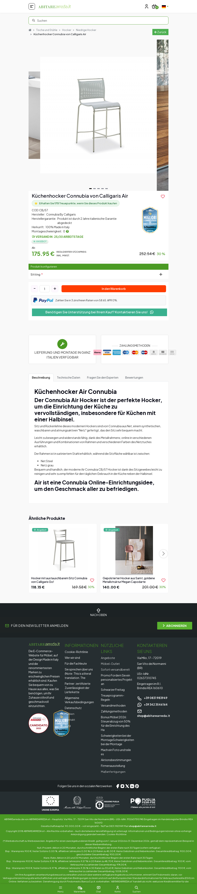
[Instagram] (122, 790)
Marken (70, 718)
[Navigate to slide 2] (94, 193)
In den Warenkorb (114, 293)
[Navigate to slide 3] (98, 193)
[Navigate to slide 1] (90, 193)
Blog (68, 730)
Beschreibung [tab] (41, 382)
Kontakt (70, 724)
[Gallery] (98, 119)
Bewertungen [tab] (134, 382)
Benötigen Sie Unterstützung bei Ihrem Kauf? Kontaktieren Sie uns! (99, 316)
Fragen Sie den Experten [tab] (102, 382)
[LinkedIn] (132, 790)
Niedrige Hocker (43, 34)
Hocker (67, 30)
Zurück (160, 34)
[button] (139, 888)
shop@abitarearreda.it (142, 830)
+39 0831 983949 (152, 702)
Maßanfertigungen (113, 776)
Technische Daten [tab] (68, 382)
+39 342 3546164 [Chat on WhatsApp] (152, 708)
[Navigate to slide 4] (103, 193)
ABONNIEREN (175, 630)
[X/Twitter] (127, 790)
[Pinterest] (136, 790)
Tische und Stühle (47, 30)
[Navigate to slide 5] (107, 193)
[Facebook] (117, 790)
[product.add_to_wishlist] (162, 200)
